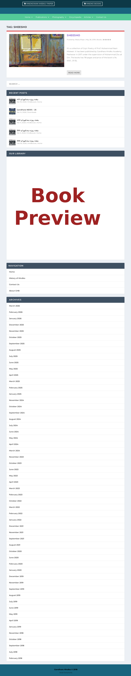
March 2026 (14, 306)
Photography (58, 17)
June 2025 (13, 362)
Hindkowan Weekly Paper (39, 4)
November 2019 (16, 582)
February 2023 (15, 494)
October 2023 (15, 463)
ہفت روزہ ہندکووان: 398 (27, 141)
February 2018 (15, 658)
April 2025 (13, 375)
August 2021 (14, 545)
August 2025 (15, 350)
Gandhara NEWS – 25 (26, 110)
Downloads (31, 112)
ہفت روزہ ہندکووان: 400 (28, 120)
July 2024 (13, 425)
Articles (87, 17)
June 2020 (14, 557)
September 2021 (16, 538)
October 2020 (15, 551)
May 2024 (13, 438)
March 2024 (14, 450)
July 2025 (13, 356)
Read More (74, 73)
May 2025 (13, 369)
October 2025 (15, 337)
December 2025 (16, 325)
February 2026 (16, 312)
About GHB (14, 291)
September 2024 (17, 413)
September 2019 (16, 589)
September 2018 (16, 645)
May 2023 (13, 476)
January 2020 (15, 570)
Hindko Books (93, 4)
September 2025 (16, 343)
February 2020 (16, 564)
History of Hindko (17, 278)
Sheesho (73, 35)
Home (27, 17)
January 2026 (15, 318)
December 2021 (16, 526)
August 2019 (14, 595)
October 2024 (15, 406)
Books (99, 40)
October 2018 (15, 639)
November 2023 (16, 457)
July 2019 (13, 601)
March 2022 (14, 507)
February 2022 (15, 513)
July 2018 (13, 652)
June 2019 (13, 608)
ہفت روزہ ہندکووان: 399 (27, 130)
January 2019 (15, 627)
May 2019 (13, 614)
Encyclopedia (75, 17)
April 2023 (13, 482)
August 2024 (15, 419)
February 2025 (15, 388)
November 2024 (16, 400)
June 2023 (13, 469)
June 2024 (14, 432)
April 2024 (13, 444)
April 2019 (13, 620)
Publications (41, 17)
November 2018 (16, 633)
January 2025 (15, 394)
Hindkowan (31, 102)
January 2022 (15, 520)
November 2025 (16, 331)
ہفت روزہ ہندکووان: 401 (27, 99)
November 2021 (16, 532)
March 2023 (14, 488)
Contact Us (101, 17)
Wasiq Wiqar (80, 40)
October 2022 (15, 501)
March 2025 (14, 381)
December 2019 (16, 576)
